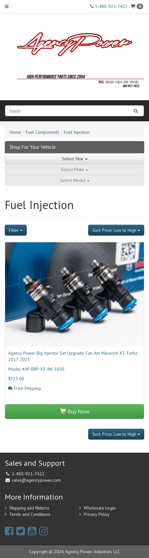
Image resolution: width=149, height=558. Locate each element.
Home (15, 132)
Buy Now (74, 411)
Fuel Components (42, 132)
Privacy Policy (97, 514)
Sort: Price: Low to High (116, 230)
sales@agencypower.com (36, 480)
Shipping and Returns (29, 508)
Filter (16, 230)
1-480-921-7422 (109, 6)
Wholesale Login (100, 508)
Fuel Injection (76, 132)
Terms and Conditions (29, 514)
